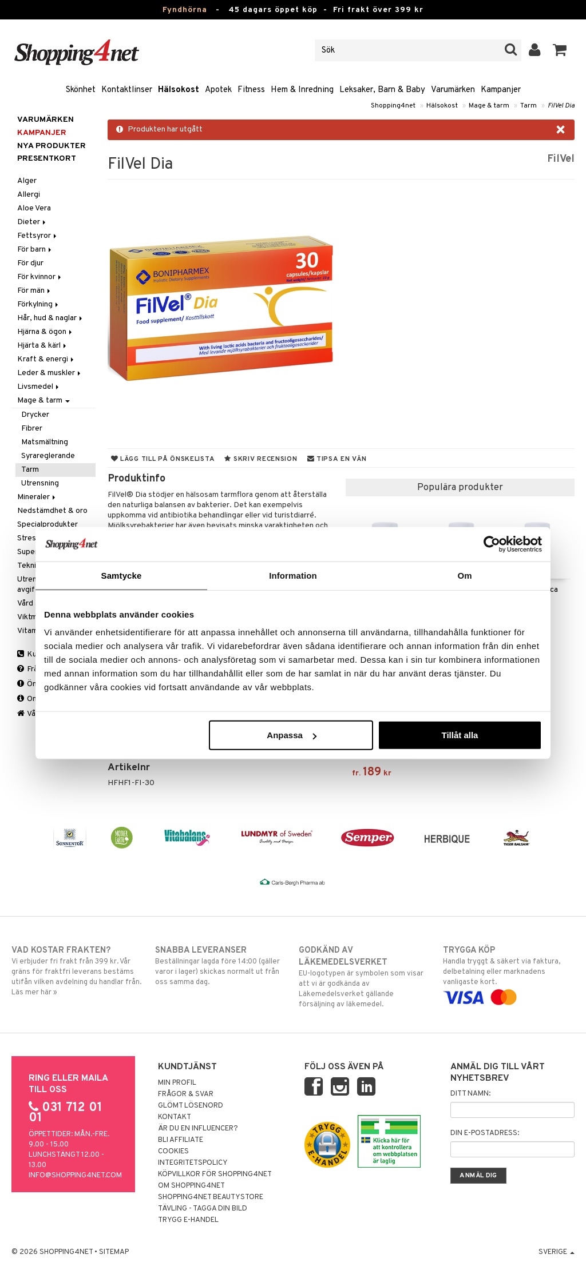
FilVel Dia (561, 105)
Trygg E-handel (188, 1220)
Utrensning (40, 483)
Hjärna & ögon (45, 332)
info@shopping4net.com (75, 1175)
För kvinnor (40, 277)
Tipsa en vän (337, 459)
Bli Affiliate (180, 1140)
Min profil (177, 1083)
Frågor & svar (185, 1094)
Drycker (35, 415)
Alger (27, 181)
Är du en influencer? (198, 1128)
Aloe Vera (34, 208)
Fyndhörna (185, 10)
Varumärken (453, 90)
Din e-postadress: (484, 1133)
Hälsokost (178, 90)
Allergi (28, 195)
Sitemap (114, 1252)
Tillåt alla (459, 735)
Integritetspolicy (193, 1163)
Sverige (557, 1252)
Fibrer (31, 428)
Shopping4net (393, 105)
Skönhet (81, 90)
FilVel (561, 159)
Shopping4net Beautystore (210, 1197)
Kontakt (174, 1117)
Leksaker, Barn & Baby (382, 90)
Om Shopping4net (191, 1186)
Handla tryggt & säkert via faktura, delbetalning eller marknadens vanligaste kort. (509, 974)
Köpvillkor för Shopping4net (215, 1174)
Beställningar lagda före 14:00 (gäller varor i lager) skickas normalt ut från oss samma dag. (221, 966)
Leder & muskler (49, 373)
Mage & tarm (489, 105)
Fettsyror (37, 236)
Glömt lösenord (190, 1105)
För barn (35, 249)
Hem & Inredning (302, 90)
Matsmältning (44, 442)
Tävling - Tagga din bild (202, 1208)
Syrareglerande (48, 456)
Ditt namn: (470, 1093)
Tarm (528, 105)
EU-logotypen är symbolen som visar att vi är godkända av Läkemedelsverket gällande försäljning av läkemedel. (364, 977)
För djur (30, 263)
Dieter (32, 222)
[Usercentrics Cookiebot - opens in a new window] (492, 543)
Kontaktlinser (126, 90)
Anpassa (291, 735)
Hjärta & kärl (42, 346)
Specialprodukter (47, 524)
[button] (560, 50)
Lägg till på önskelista (163, 459)
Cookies (173, 1151)
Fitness (251, 90)
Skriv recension (260, 459)
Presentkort (46, 159)
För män (34, 291)
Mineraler (37, 497)
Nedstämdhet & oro (52, 511)
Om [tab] (464, 575)
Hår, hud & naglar (50, 318)
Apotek (218, 90)
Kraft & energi (46, 359)
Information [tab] (293, 575)
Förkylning (38, 304)
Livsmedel (39, 387)
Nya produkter (51, 146)
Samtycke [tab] (121, 575)
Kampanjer (501, 90)
